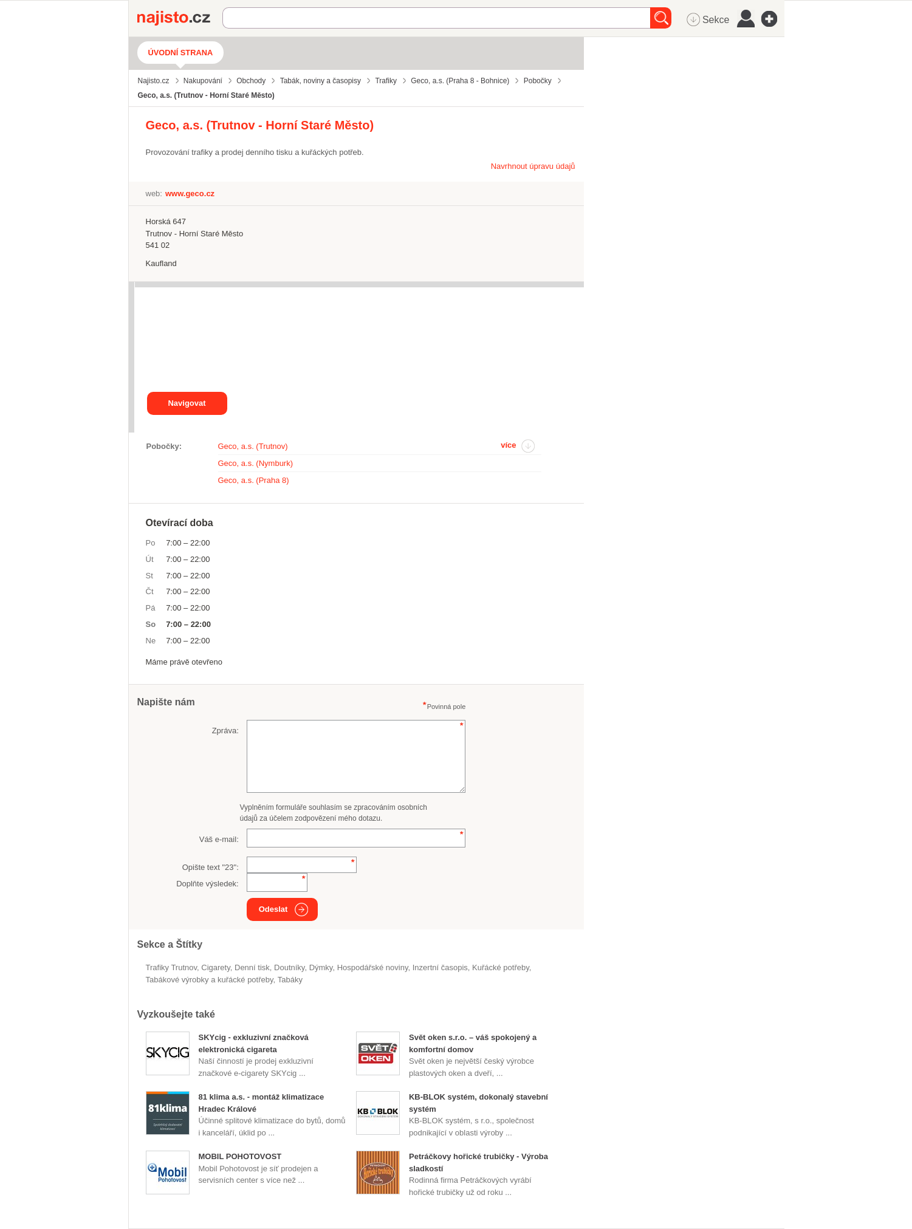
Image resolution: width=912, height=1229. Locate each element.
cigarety (215, 967)
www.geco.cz (189, 193)
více (508, 445)
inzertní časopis (440, 967)
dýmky (321, 967)
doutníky (289, 967)
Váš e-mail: (219, 839)
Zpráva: (225, 730)
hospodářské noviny (372, 967)
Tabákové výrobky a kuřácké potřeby (209, 979)
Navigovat (186, 403)
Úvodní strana (180, 52)
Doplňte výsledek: (207, 883)
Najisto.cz (179, 18)
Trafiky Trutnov (171, 967)
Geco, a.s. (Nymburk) (255, 463)
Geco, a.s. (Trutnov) (253, 446)
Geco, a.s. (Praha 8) (253, 480)
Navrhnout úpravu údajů (533, 166)
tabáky (290, 979)
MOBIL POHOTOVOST (240, 1156)
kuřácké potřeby (500, 967)
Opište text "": (210, 867)
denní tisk (252, 967)
